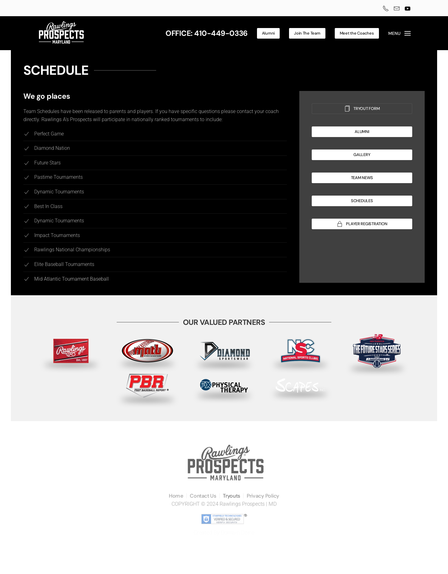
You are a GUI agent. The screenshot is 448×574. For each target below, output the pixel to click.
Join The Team (307, 33)
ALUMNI (362, 131)
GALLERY (361, 154)
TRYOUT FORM (362, 109)
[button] (399, 33)
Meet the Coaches (357, 33)
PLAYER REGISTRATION (362, 224)
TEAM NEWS (362, 177)
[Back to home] (61, 33)
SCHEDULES (362, 200)
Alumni (268, 33)
